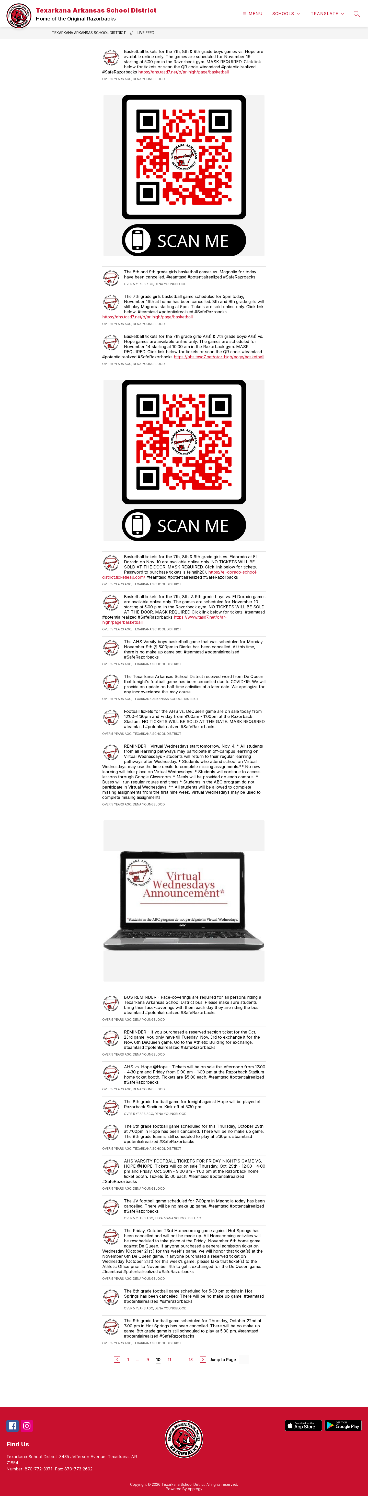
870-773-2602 (78, 1468)
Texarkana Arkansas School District (89, 32)
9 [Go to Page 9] (147, 1359)
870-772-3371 (38, 1468)
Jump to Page (223, 1359)
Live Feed (145, 32)
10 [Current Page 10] (158, 1359)
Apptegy (195, 1489)
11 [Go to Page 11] (169, 1359)
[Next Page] (203, 1360)
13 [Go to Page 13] (191, 1359)
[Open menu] (252, 13)
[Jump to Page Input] (244, 1359)
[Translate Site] (327, 13)
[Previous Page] (117, 1360)
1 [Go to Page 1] (128, 1359)
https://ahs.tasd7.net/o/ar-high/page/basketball (183, 71)
